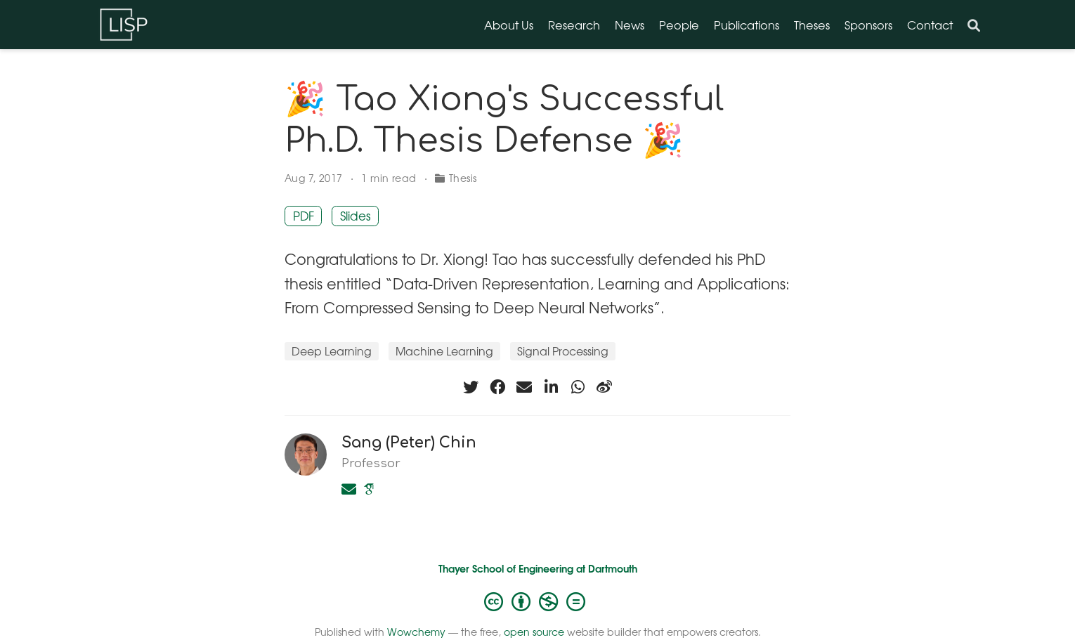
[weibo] (604, 387)
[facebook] (497, 387)
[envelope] (524, 387)
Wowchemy (416, 632)
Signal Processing (562, 351)
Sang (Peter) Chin (408, 442)
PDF (303, 215)
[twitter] (470, 387)
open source (534, 632)
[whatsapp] (577, 387)
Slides (355, 215)
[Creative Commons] (537, 600)
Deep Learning (332, 351)
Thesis (463, 178)
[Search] (973, 25)
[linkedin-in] (550, 387)
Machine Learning (444, 351)
